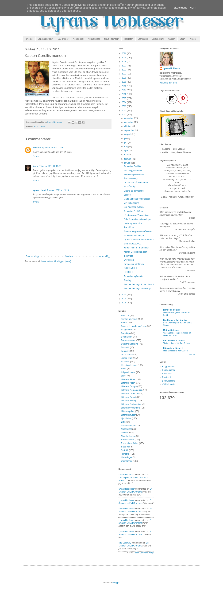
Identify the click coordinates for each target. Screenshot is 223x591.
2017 (124, 90)
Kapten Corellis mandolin (135, 252)
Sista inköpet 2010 (132, 244)
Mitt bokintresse (171, 330)
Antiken (171, 39)
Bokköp (127, 195)
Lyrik (123, 422)
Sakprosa (125, 447)
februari (128, 159)
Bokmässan (126, 337)
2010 (124, 294)
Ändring (127, 280)
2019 (124, 82)
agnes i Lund (39, 190)
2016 (124, 94)
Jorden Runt (157, 39)
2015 (124, 98)
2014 (124, 102)
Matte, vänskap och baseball (137, 199)
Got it (193, 8)
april (126, 150)
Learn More (180, 8)
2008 (124, 303)
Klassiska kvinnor (129, 365)
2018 (124, 86)
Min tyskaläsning (131, 203)
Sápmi (183, 39)
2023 (124, 66)
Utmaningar (126, 457)
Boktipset (166, 377)
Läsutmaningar (128, 425)
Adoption (125, 315)
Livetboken (129, 260)
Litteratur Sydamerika (131, 404)
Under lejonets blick (133, 223)
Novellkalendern (111, 39)
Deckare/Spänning (129, 344)
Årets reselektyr (131, 178)
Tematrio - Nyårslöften (134, 276)
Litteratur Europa (129, 386)
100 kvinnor (62, 39)
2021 (124, 74)
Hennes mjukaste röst (134, 174)
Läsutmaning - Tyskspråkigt (136, 215)
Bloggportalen (168, 366)
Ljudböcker (126, 418)
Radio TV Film (40, 126)
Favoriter (29, 39)
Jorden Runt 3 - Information (136, 248)
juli (125, 138)
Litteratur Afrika (128, 379)
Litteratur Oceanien (130, 393)
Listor (123, 376)
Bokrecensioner (128, 340)
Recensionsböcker (129, 443)
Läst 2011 (128, 272)
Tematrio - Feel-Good (133, 211)
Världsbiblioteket (45, 39)
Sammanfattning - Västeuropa (137, 288)
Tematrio (125, 454)
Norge (193, 39)
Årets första (129, 227)
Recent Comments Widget (144, 553)
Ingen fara (128, 256)
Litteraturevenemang (130, 408)
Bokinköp (125, 333)
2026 (124, 53)
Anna (35, 166)
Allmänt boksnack (129, 319)
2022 (124, 70)
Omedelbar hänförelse (134, 264)
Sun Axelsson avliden (134, 207)
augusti (128, 134)
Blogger (116, 582)
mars (126, 154)
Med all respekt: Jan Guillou (175, 351)
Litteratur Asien (128, 383)
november (129, 122)
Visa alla (192, 354)
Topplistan (128, 39)
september (129, 130)
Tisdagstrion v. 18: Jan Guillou (176, 343)
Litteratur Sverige (129, 400)
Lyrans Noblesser (126, 474)
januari (127, 163)
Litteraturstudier (128, 415)
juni (126, 142)
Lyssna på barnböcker (134, 191)
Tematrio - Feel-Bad (133, 166)
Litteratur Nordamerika (131, 390)
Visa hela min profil (168, 83)
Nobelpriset (78, 39)
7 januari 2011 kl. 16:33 (50, 166)
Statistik (124, 450)
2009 (124, 299)
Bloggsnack (126, 329)
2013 (124, 106)
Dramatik (125, 347)
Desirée (37, 147)
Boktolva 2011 (130, 268)
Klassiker (125, 361)
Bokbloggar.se (168, 370)
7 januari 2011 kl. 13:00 (52, 147)
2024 (124, 61)
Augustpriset (94, 39)
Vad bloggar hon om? (134, 170)
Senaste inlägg (32, 256)
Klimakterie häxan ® (173, 348)
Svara (36, 156)
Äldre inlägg (104, 256)
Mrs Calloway (124, 543)
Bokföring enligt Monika (175, 320)
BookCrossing (168, 381)
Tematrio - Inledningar (134, 235)
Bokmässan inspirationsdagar (137, 219)
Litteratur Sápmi (128, 397)
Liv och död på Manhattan (136, 182)
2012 (124, 110)
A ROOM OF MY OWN (174, 340)
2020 (124, 78)
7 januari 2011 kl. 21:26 (58, 190)
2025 (124, 57)
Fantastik (125, 351)
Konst (123, 368)
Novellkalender (128, 436)
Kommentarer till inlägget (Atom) (56, 261)
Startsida (69, 256)
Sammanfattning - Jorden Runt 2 (139, 284)
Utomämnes (126, 461)
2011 (124, 114)
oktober (128, 126)
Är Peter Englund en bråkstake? (138, 231)
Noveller (125, 432)
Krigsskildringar (128, 372)
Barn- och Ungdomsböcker (133, 326)
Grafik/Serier (127, 354)
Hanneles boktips (171, 310)
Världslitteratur (169, 384)
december (129, 118)
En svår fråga (130, 186)
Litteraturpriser (127, 411)
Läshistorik (143, 39)
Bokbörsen (167, 373)
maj (126, 146)
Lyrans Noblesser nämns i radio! (139, 239)
